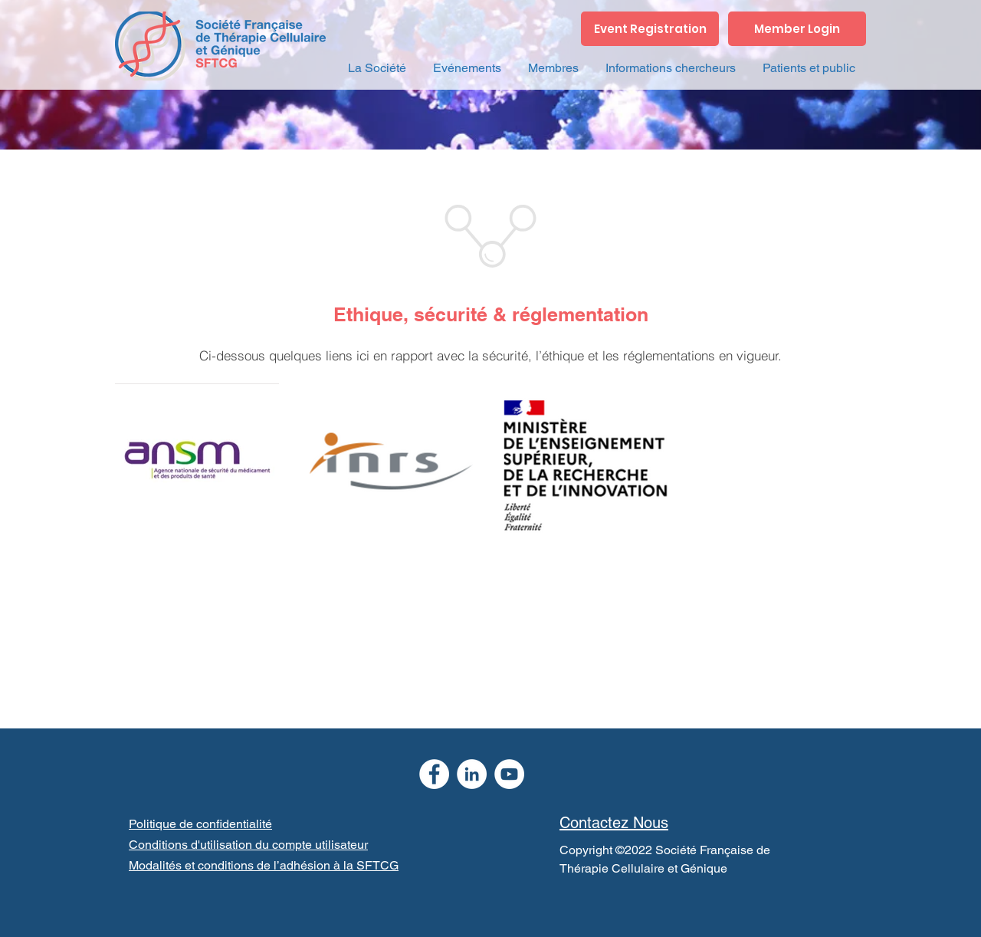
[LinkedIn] (472, 774)
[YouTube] (509, 774)
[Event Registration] (650, 29)
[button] (376, 68)
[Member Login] (797, 29)
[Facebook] (434, 774)
